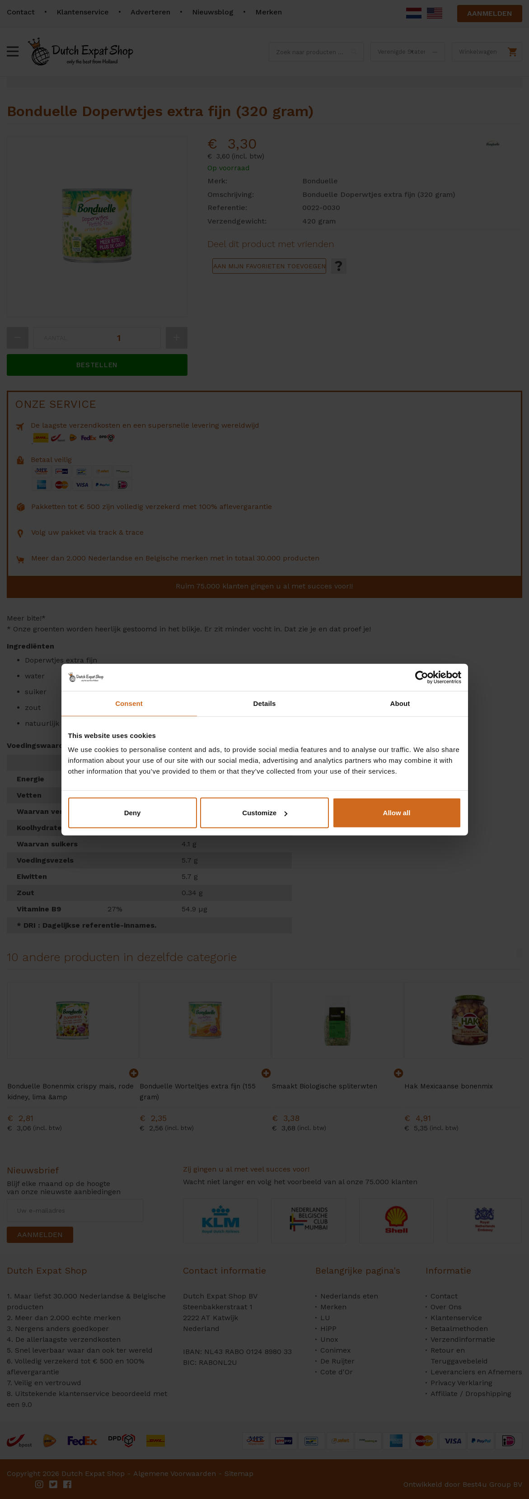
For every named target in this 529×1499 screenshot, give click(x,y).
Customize (264, 813)
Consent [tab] (129, 703)
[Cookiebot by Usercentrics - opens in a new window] (421, 677)
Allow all (397, 813)
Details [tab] (264, 703)
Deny (132, 813)
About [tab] (400, 703)
